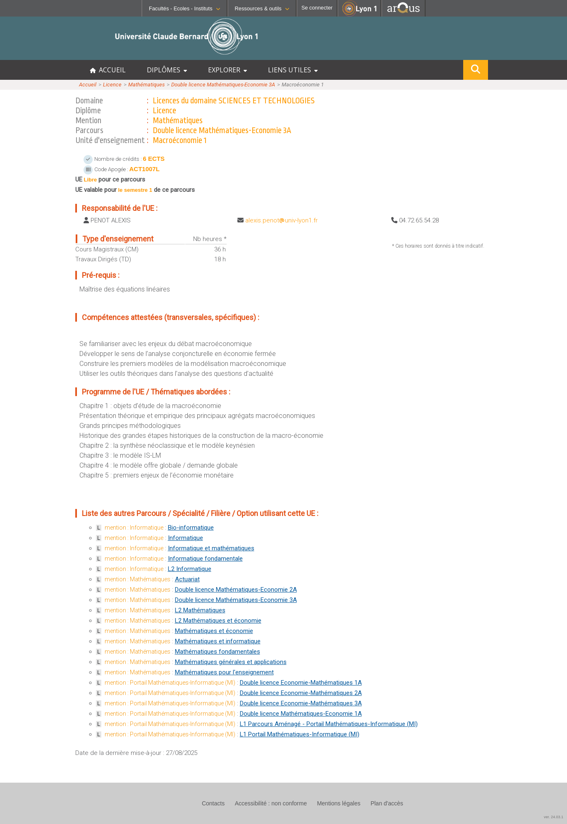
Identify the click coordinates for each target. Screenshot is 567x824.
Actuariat (187, 579)
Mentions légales (338, 803)
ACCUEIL (108, 69)
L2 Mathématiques (200, 610)
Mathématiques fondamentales (217, 651)
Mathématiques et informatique (218, 641)
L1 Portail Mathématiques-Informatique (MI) (299, 734)
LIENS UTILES (293, 69)
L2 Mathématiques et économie (218, 620)
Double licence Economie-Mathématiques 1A (301, 682)
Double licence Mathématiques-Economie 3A (223, 84)
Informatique (185, 538)
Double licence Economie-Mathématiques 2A (301, 693)
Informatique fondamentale (205, 558)
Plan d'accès (387, 803)
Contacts (213, 803)
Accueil (87, 84)
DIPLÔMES (167, 69)
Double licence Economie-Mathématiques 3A (301, 703)
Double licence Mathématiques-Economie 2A (236, 589)
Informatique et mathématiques (211, 548)
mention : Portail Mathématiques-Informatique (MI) (170, 682)
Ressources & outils (262, 8)
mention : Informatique (134, 527)
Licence (112, 84)
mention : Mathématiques (137, 579)
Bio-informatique (191, 527)
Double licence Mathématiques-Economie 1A (301, 713)
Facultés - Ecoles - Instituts (184, 8)
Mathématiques (146, 84)
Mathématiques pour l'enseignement (224, 672)
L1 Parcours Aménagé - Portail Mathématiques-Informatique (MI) (329, 724)
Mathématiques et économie (214, 631)
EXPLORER (227, 69)
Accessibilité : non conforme (271, 803)
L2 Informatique (189, 569)
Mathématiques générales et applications (231, 662)
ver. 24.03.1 (553, 817)
